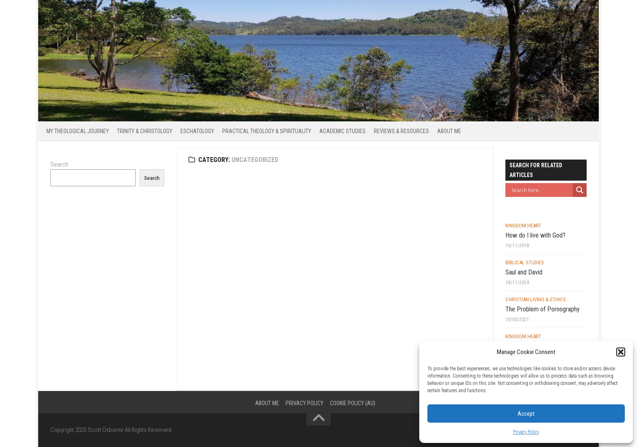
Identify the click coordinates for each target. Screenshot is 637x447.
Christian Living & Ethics (535, 299)
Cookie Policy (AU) (352, 403)
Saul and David (523, 272)
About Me (449, 131)
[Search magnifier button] (580, 190)
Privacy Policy (526, 432)
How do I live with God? (535, 235)
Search (59, 164)
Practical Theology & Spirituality (266, 131)
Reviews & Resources (401, 131)
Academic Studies (342, 131)
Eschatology (197, 131)
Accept (526, 413)
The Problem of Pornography (542, 309)
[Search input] (541, 190)
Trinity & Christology (144, 131)
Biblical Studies (524, 262)
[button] (621, 352)
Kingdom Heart (523, 225)
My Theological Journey (77, 131)
